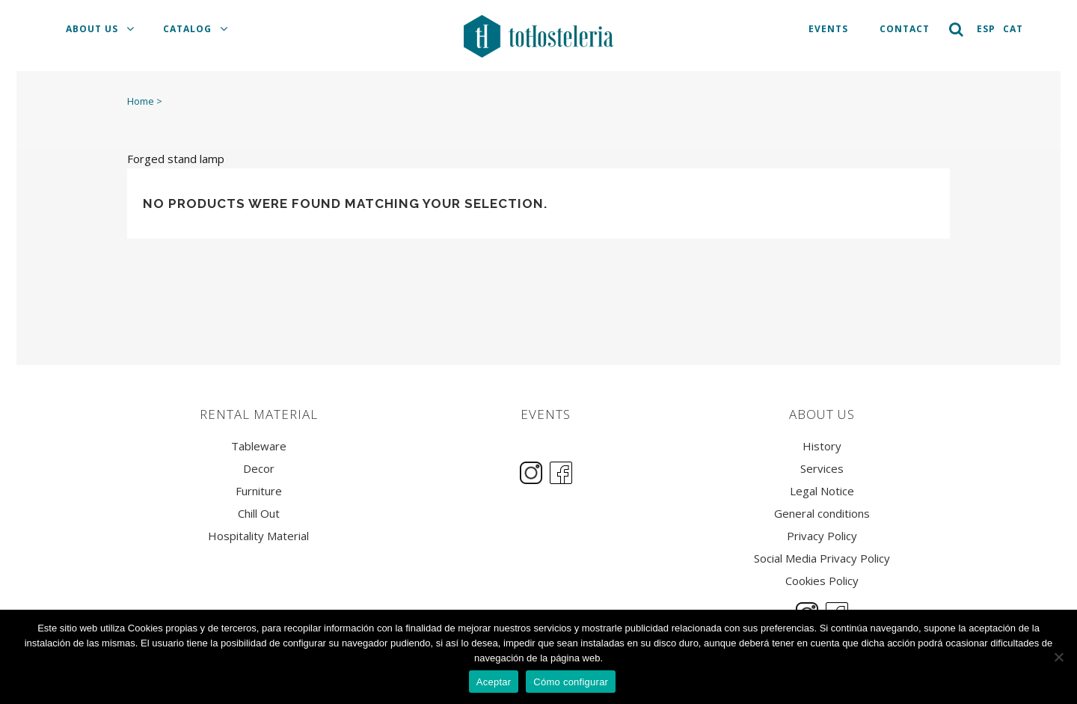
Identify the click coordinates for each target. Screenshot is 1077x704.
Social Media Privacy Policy (822, 558)
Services (822, 469)
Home (140, 101)
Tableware (258, 446)
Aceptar (494, 682)
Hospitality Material (258, 536)
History (822, 446)
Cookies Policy (822, 581)
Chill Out (259, 513)
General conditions (822, 513)
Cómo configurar (570, 682)
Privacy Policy (822, 536)
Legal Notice (822, 491)
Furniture (259, 491)
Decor (258, 469)
